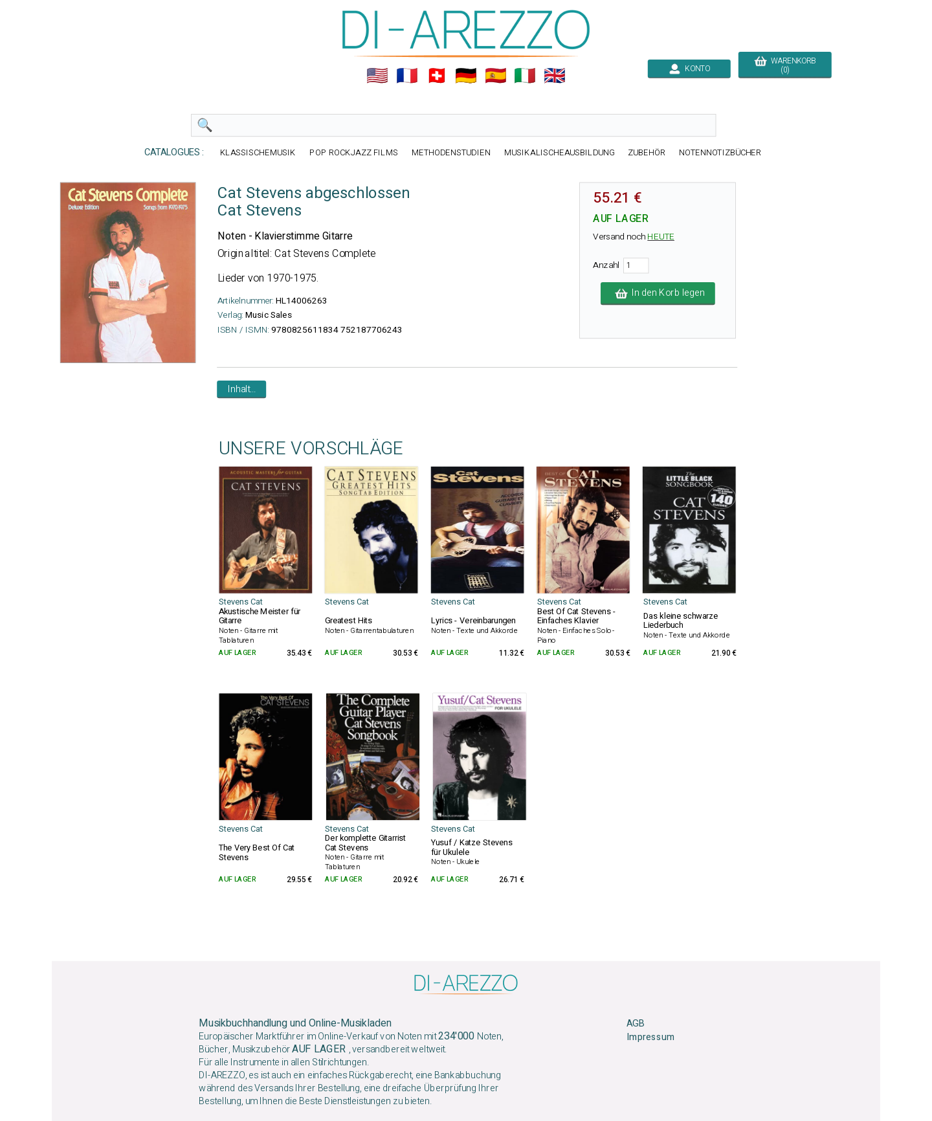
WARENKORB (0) (785, 65)
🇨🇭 (437, 76)
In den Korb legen (658, 293)
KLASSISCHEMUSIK (258, 152)
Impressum (650, 1037)
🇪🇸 (496, 76)
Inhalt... (242, 389)
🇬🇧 (555, 76)
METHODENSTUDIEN (451, 152)
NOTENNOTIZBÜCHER (720, 152)
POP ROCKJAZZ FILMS (353, 152)
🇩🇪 (466, 76)
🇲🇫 (407, 76)
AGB (635, 1024)
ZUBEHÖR (646, 152)
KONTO (689, 68)
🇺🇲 (377, 76)
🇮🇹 (525, 76)
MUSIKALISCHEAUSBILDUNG (559, 152)
